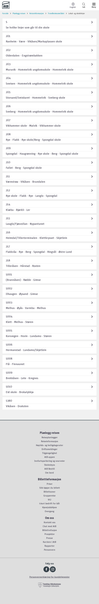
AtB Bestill (49, 468)
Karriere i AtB (49, 541)
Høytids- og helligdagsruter (49, 445)
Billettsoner (49, 491)
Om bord (49, 472)
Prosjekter (49, 534)
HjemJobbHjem (49, 507)
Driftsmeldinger (49, 449)
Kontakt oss (49, 522)
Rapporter (49, 545)
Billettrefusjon (49, 530)
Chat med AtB (49, 526)
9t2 (49, 499)
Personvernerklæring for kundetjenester (49, 576)
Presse (49, 537)
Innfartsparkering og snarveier (49, 460)
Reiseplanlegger (50, 437)
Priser (49, 483)
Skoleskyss (49, 464)
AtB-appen (49, 456)
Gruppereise (49, 495)
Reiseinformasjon (49, 441)
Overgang (49, 511)
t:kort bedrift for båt (49, 503)
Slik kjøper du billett (49, 487)
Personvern (49, 549)
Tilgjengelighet (49, 453)
